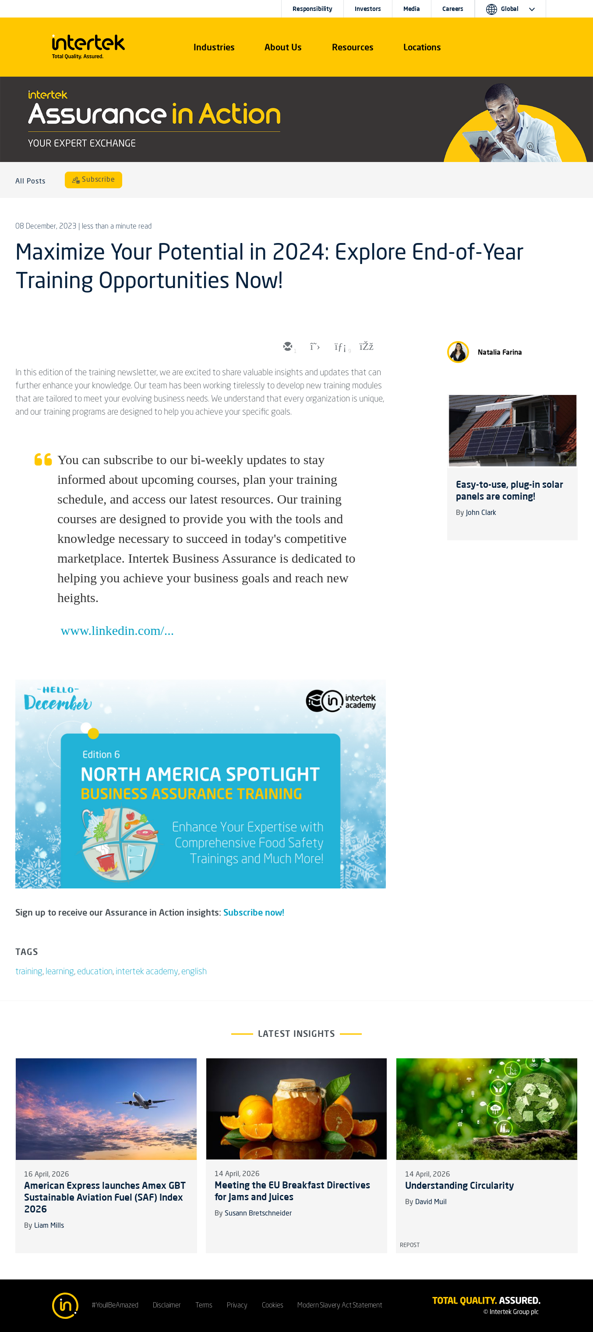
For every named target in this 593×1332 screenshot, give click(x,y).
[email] (287, 347)
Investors (368, 9)
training (28, 972)
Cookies (272, 1305)
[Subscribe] (94, 180)
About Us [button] (283, 47)
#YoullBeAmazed (115, 1305)
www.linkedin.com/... (117, 630)
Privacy (237, 1305)
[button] (214, 47)
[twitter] (313, 347)
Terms (203, 1305)
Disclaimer (167, 1305)
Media (411, 9)
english (194, 972)
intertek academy (147, 972)
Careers (452, 9)
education (95, 972)
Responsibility (312, 9)
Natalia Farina (500, 352)
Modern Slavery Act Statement (339, 1305)
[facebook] (366, 347)
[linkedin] (339, 347)
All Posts (30, 181)
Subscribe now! (253, 912)
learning (60, 972)
